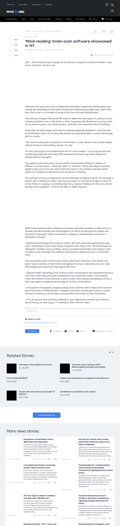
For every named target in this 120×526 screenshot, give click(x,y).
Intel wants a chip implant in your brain (41, 328)
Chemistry (68, 20)
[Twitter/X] (69, 336)
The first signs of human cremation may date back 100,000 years (40, 502)
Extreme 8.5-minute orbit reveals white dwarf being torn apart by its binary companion (95, 447)
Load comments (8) (46, 420)
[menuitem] (13, 20)
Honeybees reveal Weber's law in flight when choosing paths (39, 445)
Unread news (41, 5)
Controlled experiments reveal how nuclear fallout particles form (40, 471)
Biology (79, 20)
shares (32, 336)
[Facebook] (55, 336)
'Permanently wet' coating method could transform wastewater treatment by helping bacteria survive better (95, 474)
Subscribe (55, 5)
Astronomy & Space (51, 20)
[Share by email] (80, 336)
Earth (36, 20)
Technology (13, 24)
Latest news (26, 5)
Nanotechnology (13, 20)
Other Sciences (92, 20)
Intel (91, 114)
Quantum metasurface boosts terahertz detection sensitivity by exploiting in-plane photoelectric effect (95, 505)
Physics (27, 20)
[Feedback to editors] (102, 336)
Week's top (11, 5)
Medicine (107, 20)
